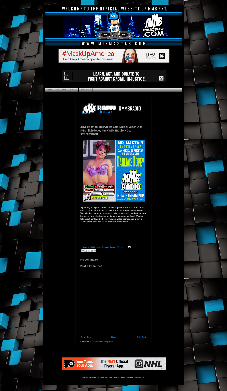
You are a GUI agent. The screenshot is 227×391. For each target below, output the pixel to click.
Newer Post (86, 337)
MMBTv (73, 90)
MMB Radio (61, 90)
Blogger (140, 377)
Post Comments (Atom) (103, 342)
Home (49, 90)
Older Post (141, 337)
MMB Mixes (85, 90)
